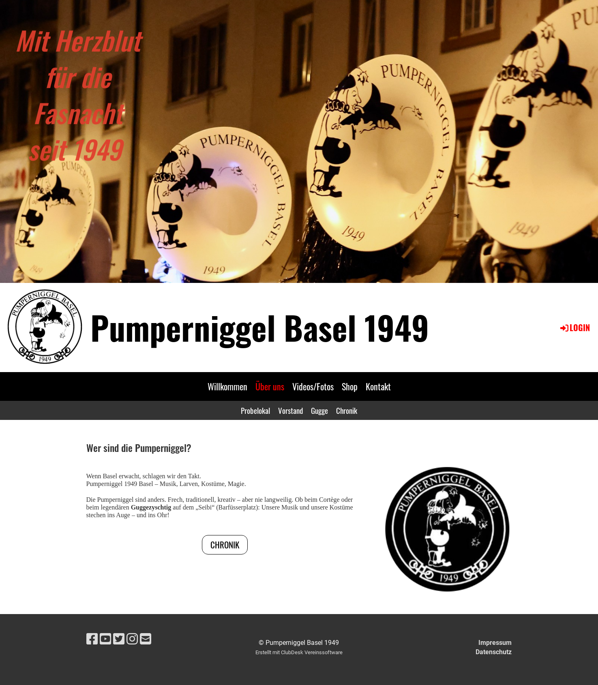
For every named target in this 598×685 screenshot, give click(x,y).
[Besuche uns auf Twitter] (118, 639)
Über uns (269, 386)
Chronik (346, 410)
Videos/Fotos (313, 386)
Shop (350, 386)
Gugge (319, 410)
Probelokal (255, 410)
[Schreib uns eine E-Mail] (145, 639)
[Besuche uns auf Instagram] (132, 639)
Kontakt (378, 386)
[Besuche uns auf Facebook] (92, 639)
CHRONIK (224, 544)
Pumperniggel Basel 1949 (259, 327)
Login (574, 327)
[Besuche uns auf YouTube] (105, 639)
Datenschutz (494, 652)
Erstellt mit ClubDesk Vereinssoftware (299, 652)
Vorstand (290, 410)
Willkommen (227, 386)
